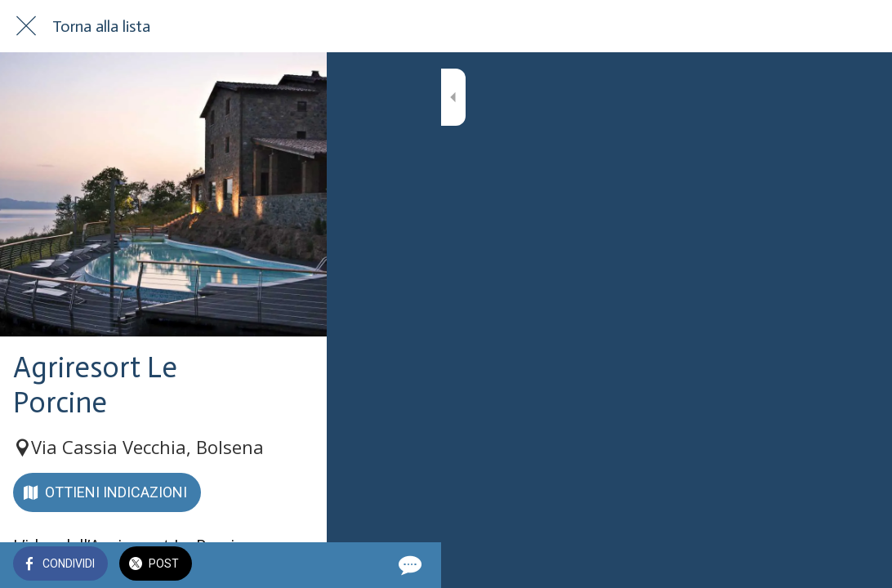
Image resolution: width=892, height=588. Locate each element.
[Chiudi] (26, 26)
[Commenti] (859, 565)
